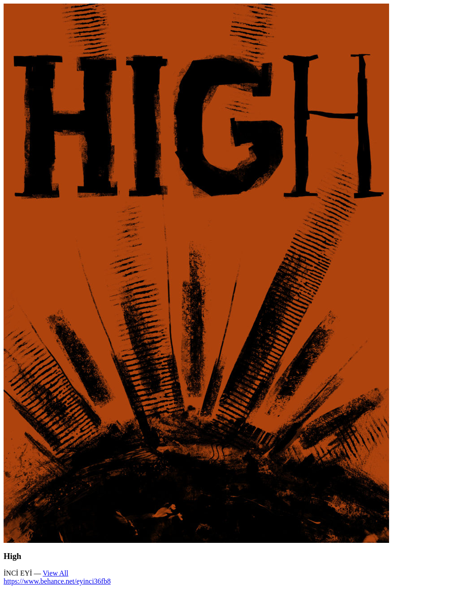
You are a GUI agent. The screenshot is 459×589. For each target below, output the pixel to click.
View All (55, 573)
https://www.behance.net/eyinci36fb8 (57, 581)
